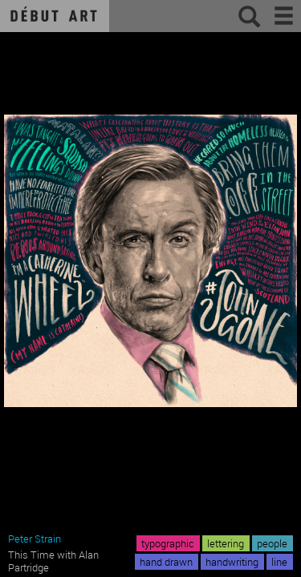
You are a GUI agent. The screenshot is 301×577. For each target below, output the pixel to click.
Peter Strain (34, 538)
